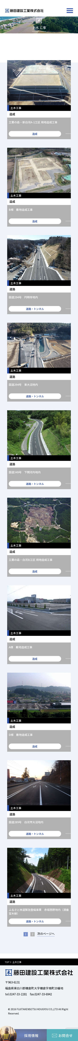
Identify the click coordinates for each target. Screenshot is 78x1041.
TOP (7, 962)
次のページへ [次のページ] (46, 934)
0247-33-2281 (18, 994)
